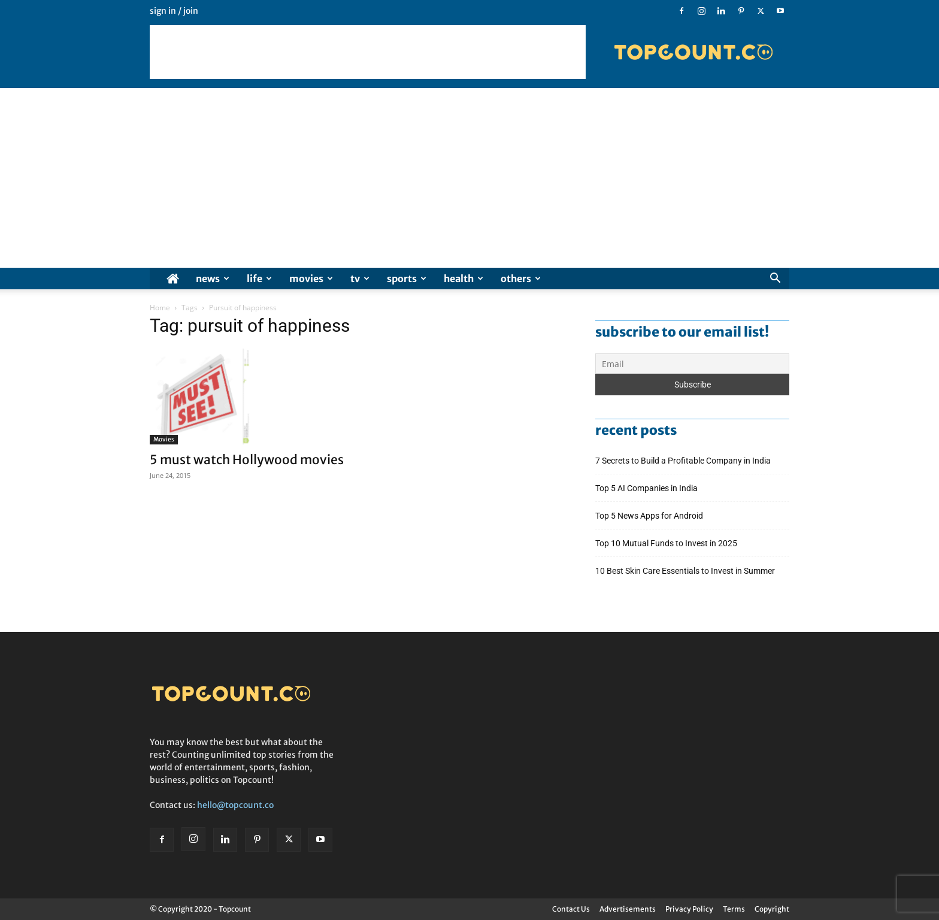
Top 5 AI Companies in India (646, 488)
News (212, 279)
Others (521, 279)
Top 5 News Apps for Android (651, 515)
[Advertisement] (368, 52)
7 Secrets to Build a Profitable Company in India (684, 460)
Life (259, 279)
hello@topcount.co (235, 805)
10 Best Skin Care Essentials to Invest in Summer (686, 571)
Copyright (772, 908)
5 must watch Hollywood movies (247, 460)
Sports (406, 279)
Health (463, 279)
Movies (311, 279)
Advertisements (627, 908)
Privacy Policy (689, 908)
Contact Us (571, 908)
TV (359, 279)
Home (160, 307)
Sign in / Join (174, 10)
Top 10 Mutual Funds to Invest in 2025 (667, 543)
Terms (734, 908)
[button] (775, 279)
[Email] (692, 363)
